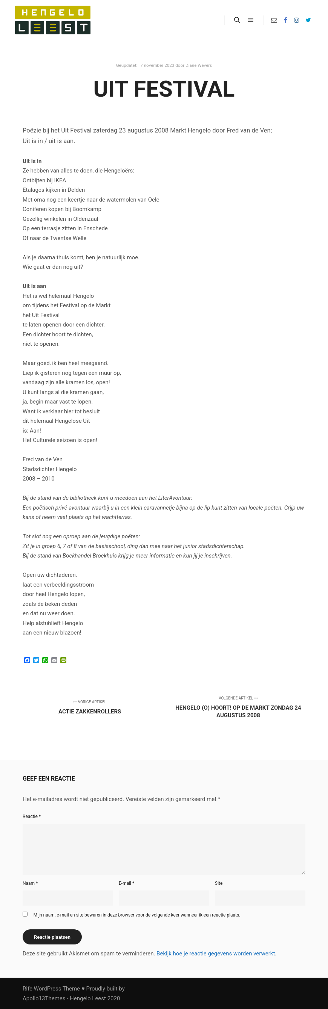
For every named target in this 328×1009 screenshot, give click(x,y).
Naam (30, 883)
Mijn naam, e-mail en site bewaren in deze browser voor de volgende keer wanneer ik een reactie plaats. (137, 915)
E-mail (126, 883)
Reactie (32, 816)
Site (218, 883)
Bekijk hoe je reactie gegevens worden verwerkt (215, 953)
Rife (27, 988)
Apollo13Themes (44, 998)
